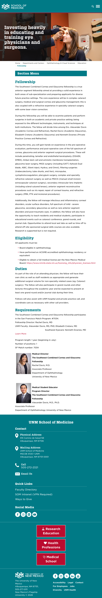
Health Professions (51, 545)
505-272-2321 (29, 467)
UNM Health (70, 590)
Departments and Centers (33, 63)
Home (17, 63)
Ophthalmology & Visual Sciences (61, 63)
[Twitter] (66, 575)
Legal (70, 582)
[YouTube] (78, 576)
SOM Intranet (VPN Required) (33, 494)
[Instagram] (23, 514)
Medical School (51, 559)
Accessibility (59, 582)
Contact (79, 582)
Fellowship (21, 66)
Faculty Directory (26, 490)
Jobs (72, 586)
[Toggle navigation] (97, 6)
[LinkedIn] (28, 514)
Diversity (57, 590)
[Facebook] (17, 514)
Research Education (51, 531)
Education (82, 63)
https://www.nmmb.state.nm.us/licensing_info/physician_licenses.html (61, 263)
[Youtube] (34, 514)
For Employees (60, 586)
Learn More (20, 334)
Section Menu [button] (28, 73)
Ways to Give (23, 499)
